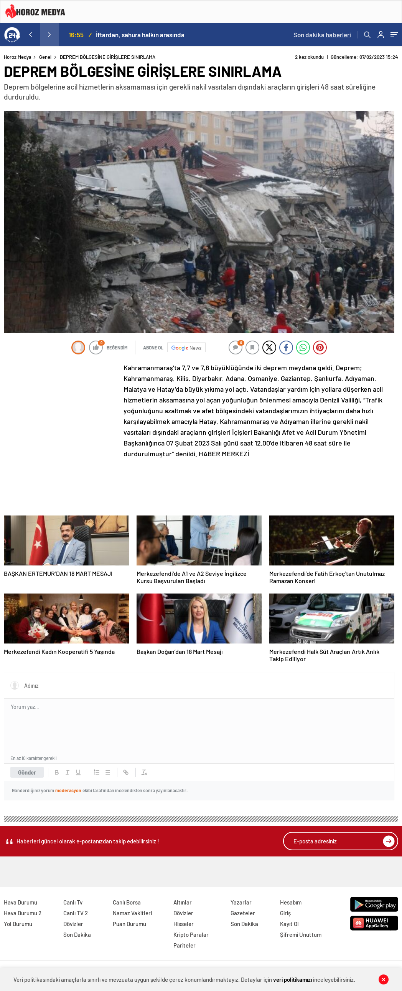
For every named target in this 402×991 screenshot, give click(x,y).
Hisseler (183, 923)
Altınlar (182, 902)
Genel (45, 57)
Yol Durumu (18, 923)
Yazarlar (241, 902)
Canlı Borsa (127, 902)
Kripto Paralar (191, 934)
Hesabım (291, 902)
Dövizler (73, 923)
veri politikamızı (292, 979)
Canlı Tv (72, 902)
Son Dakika (77, 934)
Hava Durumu (20, 902)
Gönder (27, 772)
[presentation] (30, 34)
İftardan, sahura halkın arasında (140, 34)
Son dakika (322, 34)
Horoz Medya (17, 57)
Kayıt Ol (289, 923)
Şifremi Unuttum (300, 934)
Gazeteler (243, 913)
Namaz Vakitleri (132, 913)
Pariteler (184, 945)
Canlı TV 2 (75, 913)
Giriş (285, 913)
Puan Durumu (129, 923)
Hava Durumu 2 (22, 913)
